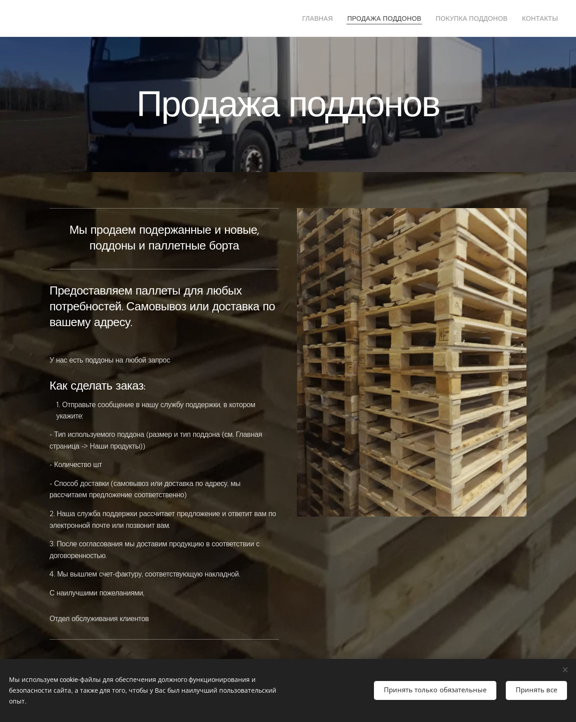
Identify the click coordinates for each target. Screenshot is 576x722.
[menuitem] (337, 18)
